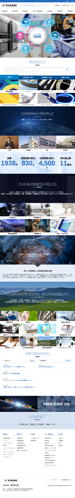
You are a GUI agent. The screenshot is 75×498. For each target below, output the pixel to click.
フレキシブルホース (8, 443)
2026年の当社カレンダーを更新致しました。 (15, 366)
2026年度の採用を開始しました (47, 366)
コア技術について (35, 438)
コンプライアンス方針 (50, 450)
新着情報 (59, 11)
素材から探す (66, 77)
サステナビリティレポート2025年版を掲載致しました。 (18, 380)
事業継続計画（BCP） (50, 455)
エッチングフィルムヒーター (9, 449)
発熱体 (4, 445)
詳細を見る (32, 360)
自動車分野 (20, 438)
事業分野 (15, 11)
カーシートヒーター (8, 454)
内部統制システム (49, 458)
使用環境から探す (47, 77)
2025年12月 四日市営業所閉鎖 (11, 373)
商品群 (9, 77)
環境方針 (46, 440)
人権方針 (46, 453)
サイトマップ (53, 480)
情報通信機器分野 (21, 445)
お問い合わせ (65, 5)
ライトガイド (6, 457)
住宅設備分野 (20, 443)
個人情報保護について (66, 480)
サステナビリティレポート (50, 466)
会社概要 (60, 440)
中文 (72, 1)
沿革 (59, 443)
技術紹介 (25, 11)
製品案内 (5, 11)
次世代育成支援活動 (49, 460)
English (66, 1)
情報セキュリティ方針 (50, 448)
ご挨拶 (60, 438)
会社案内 (49, 11)
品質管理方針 (47, 438)
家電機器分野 (20, 440)
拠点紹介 (60, 445)
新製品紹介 (33, 440)
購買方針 (46, 443)
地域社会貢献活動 (49, 463)
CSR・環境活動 (37, 11)
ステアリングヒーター (9, 452)
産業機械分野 (20, 448)
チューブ (5, 440)
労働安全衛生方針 (49, 445)
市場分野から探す (28, 77)
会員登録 (57, 5)
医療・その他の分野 (22, 450)
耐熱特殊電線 (6, 438)
